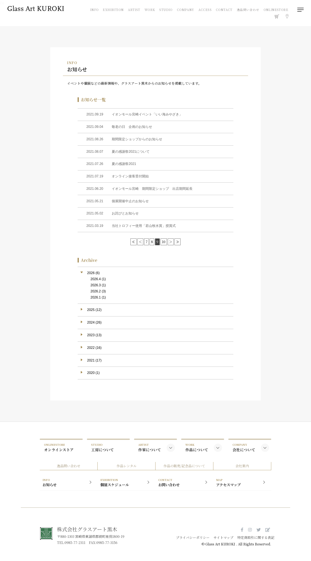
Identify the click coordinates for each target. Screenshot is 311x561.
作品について (196, 449)
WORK (149, 9)
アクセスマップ (243, 486)
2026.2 (95, 293)
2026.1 (95, 299)
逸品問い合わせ (247, 10)
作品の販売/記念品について (185, 468)
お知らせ (66, 486)
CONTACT (223, 9)
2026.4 (95, 281)
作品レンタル (126, 468)
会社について (244, 449)
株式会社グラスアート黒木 (87, 532)
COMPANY (185, 9)
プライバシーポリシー (188, 540)
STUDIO (165, 9)
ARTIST (133, 9)
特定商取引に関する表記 (251, 540)
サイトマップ (219, 540)
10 (163, 244)
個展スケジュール (125, 486)
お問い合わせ (184, 486)
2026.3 (95, 287)
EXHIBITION (112, 9)
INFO (94, 9)
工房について (102, 449)
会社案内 (244, 468)
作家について (149, 449)
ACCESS (204, 9)
